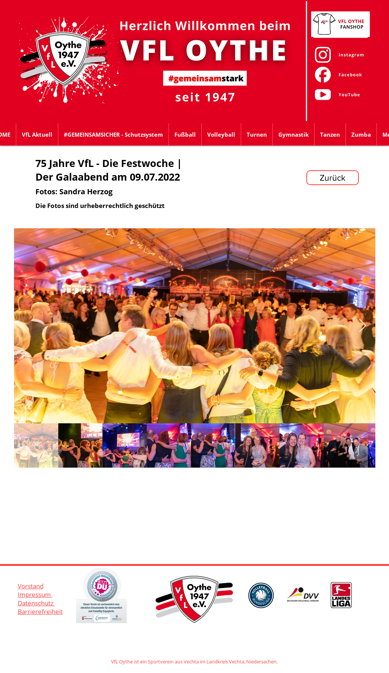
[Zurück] (332, 177)
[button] (185, 134)
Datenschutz (36, 603)
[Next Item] (362, 326)
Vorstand (31, 586)
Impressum (35, 594)
